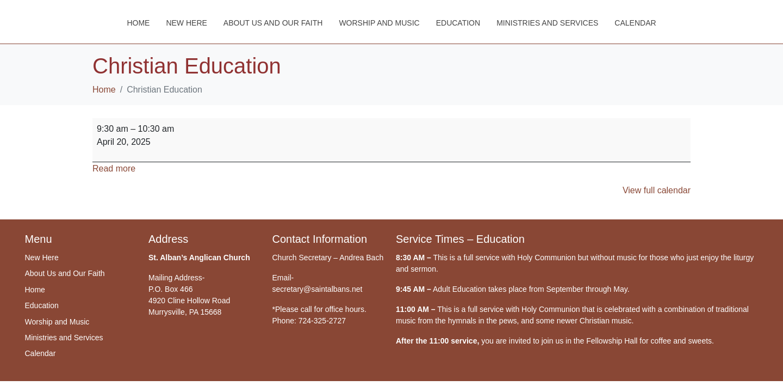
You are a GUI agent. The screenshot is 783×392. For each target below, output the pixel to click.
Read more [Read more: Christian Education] (113, 168)
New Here (186, 23)
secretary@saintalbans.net (317, 289)
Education (458, 23)
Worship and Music (379, 23)
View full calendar (657, 190)
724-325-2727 (322, 320)
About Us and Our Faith (273, 23)
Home (138, 23)
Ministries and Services (547, 23)
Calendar (635, 23)
